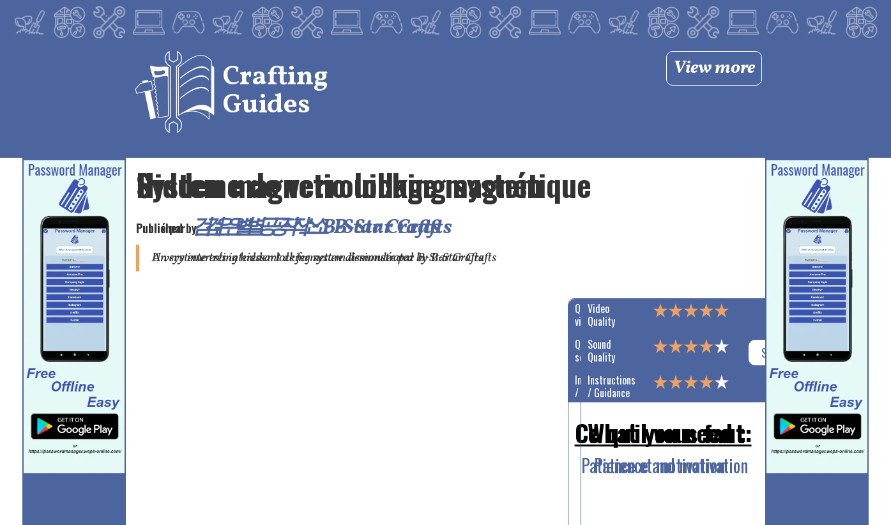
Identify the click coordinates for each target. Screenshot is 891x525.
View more (714, 68)
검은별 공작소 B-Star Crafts (327, 228)
